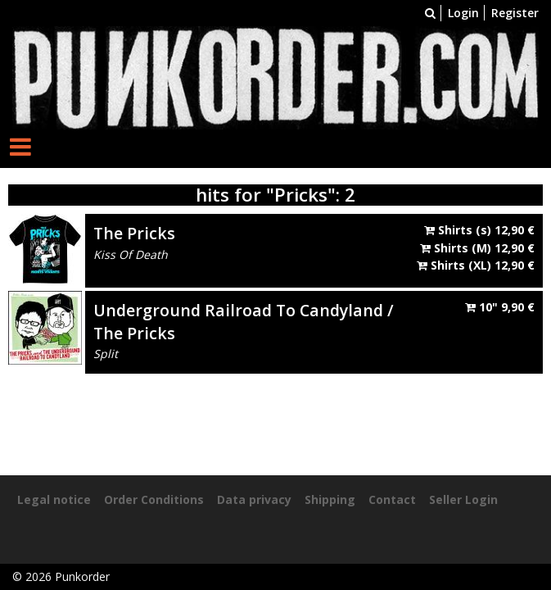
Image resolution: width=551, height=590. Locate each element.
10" (500, 307)
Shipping (330, 499)
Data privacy (254, 499)
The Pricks (134, 233)
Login (463, 12)
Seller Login (463, 499)
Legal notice (54, 499)
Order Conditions (154, 499)
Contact (392, 499)
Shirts (479, 230)
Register (515, 12)
